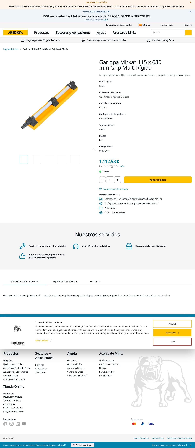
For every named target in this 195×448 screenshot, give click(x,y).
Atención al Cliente (76, 368)
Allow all (172, 423)
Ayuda (101, 32)
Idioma (144, 24)
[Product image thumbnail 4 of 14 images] (62, 159)
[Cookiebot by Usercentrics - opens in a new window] (17, 443)
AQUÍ (105, 19)
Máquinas (8, 360)
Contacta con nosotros (110, 364)
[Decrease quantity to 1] (102, 179)
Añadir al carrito (158, 179)
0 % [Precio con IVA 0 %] (122, 166)
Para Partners (106, 375)
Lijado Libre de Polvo (13, 364)
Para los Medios (107, 371)
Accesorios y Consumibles (15, 371)
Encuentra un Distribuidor (117, 25)
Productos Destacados (14, 379)
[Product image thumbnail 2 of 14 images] (37, 159)
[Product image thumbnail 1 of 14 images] (24, 159)
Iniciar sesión (165, 25)
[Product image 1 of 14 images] (49, 106)
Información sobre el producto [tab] (25, 281)
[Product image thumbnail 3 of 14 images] (49, 159)
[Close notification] (190, 2)
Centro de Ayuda (75, 371)
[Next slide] (84, 159)
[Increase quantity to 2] (117, 180)
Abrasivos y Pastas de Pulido (17, 368)
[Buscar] (188, 32)
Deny (172, 441)
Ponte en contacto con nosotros (70, 332)
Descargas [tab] (95, 281)
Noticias (103, 368)
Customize (172, 432)
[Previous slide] (15, 159)
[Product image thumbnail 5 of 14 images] (75, 159)
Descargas (72, 360)
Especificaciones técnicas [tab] (65, 281)
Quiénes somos (106, 360)
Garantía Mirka (74, 364)
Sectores (39, 364)
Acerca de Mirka (124, 32)
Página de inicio (10, 49)
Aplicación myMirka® (77, 375)
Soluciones (40, 372)
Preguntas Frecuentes (14, 411)
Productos (41, 32)
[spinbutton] (110, 179)
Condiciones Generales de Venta (12, 406)
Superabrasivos (10, 375)
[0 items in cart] (186, 25)
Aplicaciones (41, 368)
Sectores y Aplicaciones (73, 32)
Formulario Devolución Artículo (12, 395)
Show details (41, 440)
